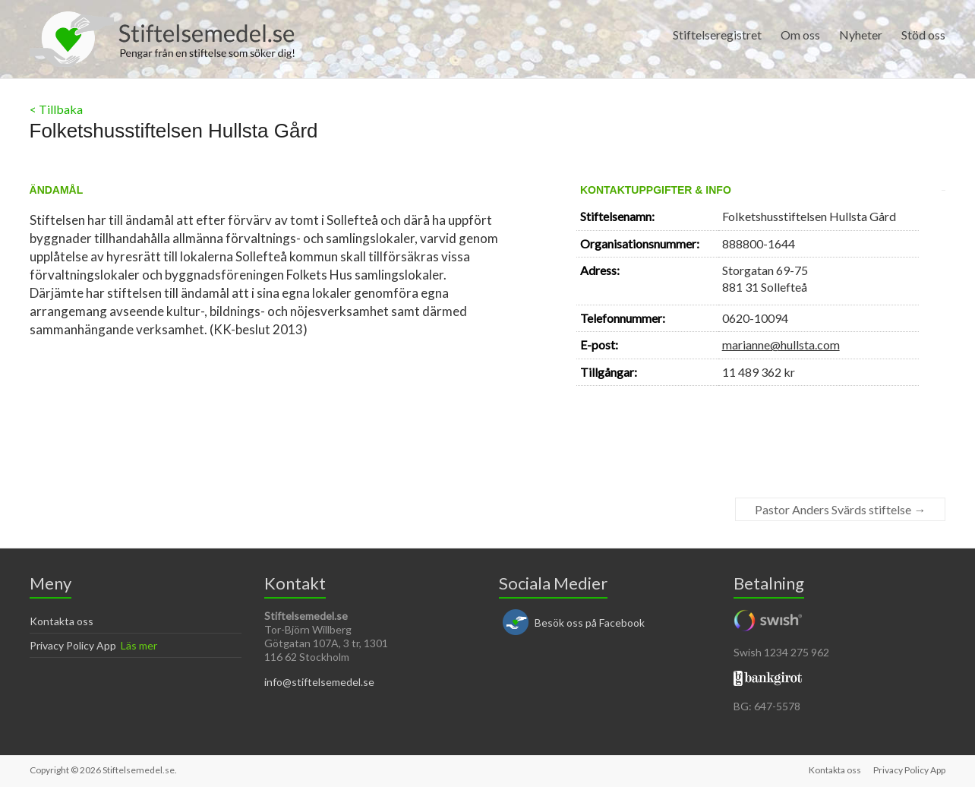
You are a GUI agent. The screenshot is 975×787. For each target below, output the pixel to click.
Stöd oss (923, 34)
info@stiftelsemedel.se (319, 681)
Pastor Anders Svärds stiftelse (840, 509)
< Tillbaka (56, 109)
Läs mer (139, 645)
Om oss (800, 34)
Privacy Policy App (73, 645)
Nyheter (860, 34)
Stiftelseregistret (717, 34)
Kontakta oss (61, 621)
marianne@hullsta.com (781, 344)
